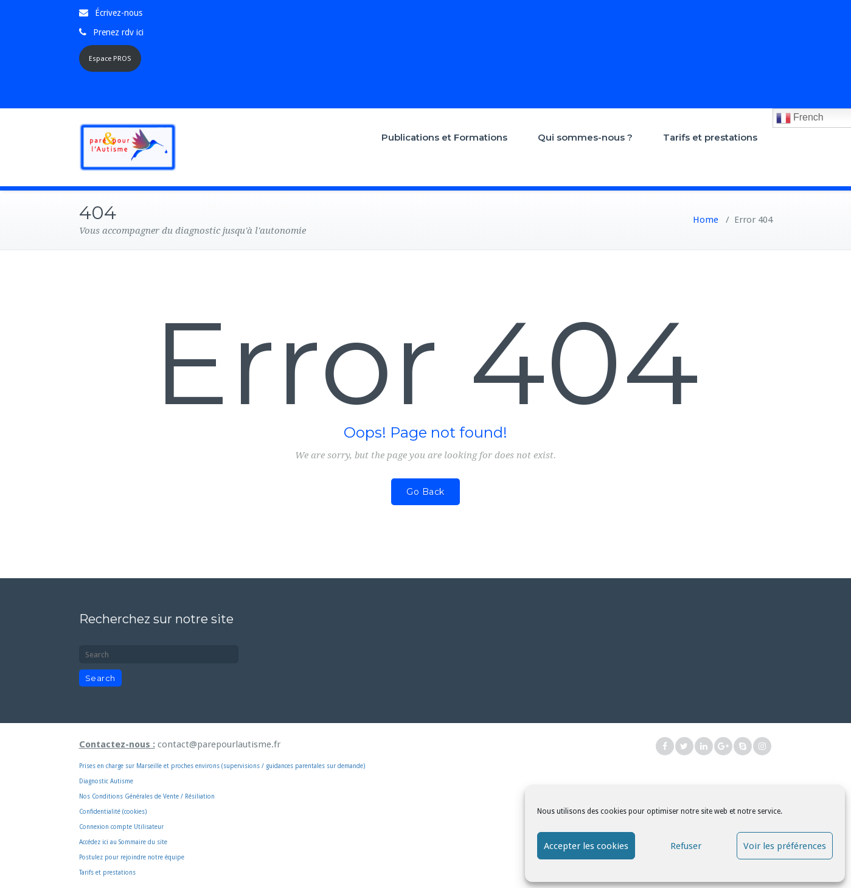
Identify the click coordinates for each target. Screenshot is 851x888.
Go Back (425, 491)
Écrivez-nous (118, 13)
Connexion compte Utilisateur (121, 826)
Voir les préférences (784, 846)
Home (705, 219)
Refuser (685, 846)
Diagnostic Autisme (106, 781)
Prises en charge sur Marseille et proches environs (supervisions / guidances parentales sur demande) (277, 750)
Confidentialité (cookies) (113, 811)
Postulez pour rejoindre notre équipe (131, 857)
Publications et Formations (444, 137)
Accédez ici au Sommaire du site (123, 842)
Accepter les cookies (586, 846)
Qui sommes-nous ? (585, 137)
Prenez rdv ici (118, 32)
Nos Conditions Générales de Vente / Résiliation (147, 796)
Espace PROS (110, 59)
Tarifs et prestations (710, 137)
